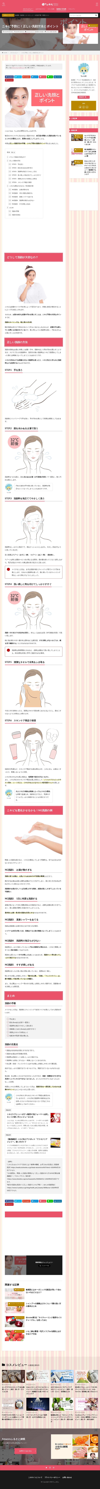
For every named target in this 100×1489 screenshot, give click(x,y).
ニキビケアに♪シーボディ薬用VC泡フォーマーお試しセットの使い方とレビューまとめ (28, 1115)
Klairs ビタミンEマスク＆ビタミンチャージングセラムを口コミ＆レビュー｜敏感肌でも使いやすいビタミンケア (90, 167)
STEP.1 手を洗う (15, 164)
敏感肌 (17, 15)
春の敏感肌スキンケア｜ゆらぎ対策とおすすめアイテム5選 (90, 152)
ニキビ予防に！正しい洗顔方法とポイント (32, 52)
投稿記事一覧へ (83, 97)
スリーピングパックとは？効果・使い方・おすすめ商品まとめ (37, 1416)
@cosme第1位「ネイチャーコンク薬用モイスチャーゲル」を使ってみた (44, 1318)
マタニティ (71, 9)
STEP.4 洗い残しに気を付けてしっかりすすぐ (24, 175)
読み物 (54, 31)
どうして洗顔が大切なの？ (16, 157)
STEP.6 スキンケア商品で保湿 (19, 182)
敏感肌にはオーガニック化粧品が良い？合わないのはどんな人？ (43, 1291)
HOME (5, 52)
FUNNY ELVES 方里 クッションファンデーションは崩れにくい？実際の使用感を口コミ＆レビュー (13, 1417)
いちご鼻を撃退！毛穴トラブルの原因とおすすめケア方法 (43, 1332)
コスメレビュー (27, 9)
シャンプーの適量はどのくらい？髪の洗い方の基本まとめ (43, 1304)
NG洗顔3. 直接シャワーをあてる (20, 196)
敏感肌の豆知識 (61, 9)
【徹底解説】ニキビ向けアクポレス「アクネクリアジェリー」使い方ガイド (27, 1140)
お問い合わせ (67, 1477)
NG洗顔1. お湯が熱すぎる (18, 189)
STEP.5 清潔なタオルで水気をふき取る (22, 178)
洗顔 (51, 31)
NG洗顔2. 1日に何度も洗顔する (20, 193)
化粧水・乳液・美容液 (78, 136)
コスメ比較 (50, 9)
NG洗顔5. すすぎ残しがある (19, 204)
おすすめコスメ (40, 9)
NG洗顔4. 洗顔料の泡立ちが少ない (21, 200)
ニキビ (48, 31)
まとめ (10, 207)
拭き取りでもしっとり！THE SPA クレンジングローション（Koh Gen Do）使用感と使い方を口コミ (86, 1389)
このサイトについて (35, 1477)
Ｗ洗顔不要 (38, 15)
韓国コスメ (45, 15)
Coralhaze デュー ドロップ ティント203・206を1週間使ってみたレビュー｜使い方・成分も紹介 (86, 1417)
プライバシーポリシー (18, 67)
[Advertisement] (33, 233)
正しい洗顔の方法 (13, 160)
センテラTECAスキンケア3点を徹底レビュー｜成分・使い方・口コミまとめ (90, 140)
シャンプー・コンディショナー (16, 1304)
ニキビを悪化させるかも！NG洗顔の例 (20, 186)
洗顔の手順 (13, 211)
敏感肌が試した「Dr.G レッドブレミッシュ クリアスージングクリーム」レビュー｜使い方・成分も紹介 (62, 1418)
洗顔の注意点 (14, 214)
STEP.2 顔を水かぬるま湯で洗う (20, 168)
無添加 (22, 15)
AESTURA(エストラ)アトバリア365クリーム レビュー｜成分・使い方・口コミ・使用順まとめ (62, 1389)
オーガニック (29, 15)
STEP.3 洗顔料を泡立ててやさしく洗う (22, 171)
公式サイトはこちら (25, 1451)
